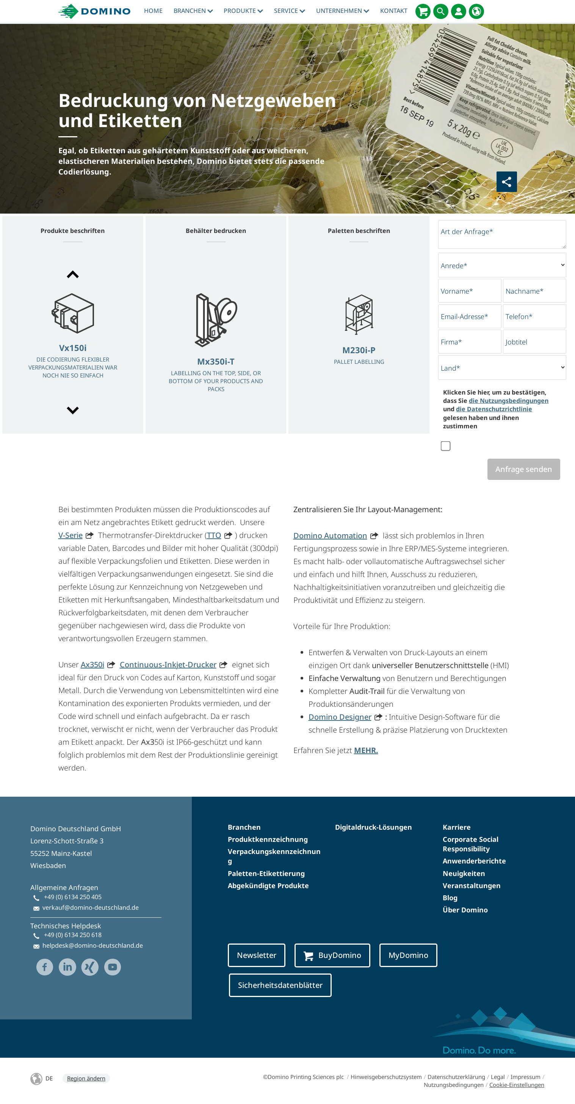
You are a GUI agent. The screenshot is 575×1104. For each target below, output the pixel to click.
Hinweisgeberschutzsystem (386, 1076)
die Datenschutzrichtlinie (494, 409)
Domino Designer (340, 717)
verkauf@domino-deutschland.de (90, 907)
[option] (72, 343)
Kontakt (393, 10)
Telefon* (519, 316)
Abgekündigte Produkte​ (268, 885)
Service (289, 10)
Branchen (193, 10)
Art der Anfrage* (467, 231)
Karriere (457, 827)
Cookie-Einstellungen (516, 1084)
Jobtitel (516, 341)
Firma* (451, 341)
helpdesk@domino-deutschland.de (92, 945)
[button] (72, 274)
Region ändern (86, 1078)
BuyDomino (332, 955)
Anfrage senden (523, 469)
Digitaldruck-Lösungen (373, 827)
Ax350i (92, 664)
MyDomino (408, 955)
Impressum (526, 1076)
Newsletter (256, 955)
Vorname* (457, 291)
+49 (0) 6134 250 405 (73, 897)
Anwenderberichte (474, 860)
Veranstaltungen (472, 885)
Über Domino (465, 909)
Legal (498, 1076)
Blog (450, 897)
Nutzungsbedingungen (454, 1084)
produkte (243, 10)
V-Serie (70, 535)
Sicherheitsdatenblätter (280, 985)
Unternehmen (342, 10)
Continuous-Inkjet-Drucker (168, 664)
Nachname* (525, 291)
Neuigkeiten (464, 873)
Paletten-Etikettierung (266, 873)
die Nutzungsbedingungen (508, 400)
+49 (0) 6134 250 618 (73, 935)
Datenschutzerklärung (456, 1076)
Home (153, 10)
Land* (450, 368)
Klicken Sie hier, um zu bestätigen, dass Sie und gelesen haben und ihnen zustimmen (495, 409)
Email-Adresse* (464, 316)
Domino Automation (330, 535)
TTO (214, 535)
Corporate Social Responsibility (470, 844)
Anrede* (454, 265)
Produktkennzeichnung (268, 839)
